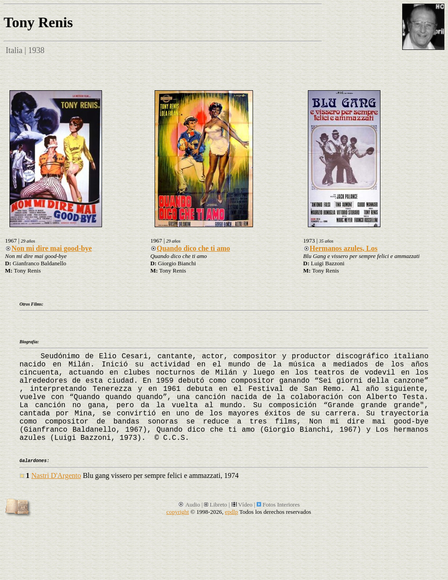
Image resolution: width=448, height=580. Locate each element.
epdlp (231, 511)
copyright (177, 511)
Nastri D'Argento (56, 475)
